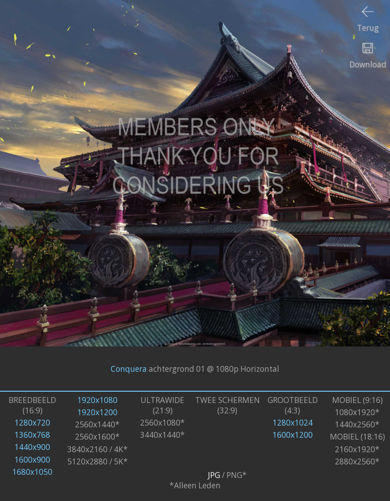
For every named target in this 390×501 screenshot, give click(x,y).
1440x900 (32, 447)
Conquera (129, 369)
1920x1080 (97, 400)
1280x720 (32, 422)
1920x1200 (97, 412)
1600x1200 (293, 435)
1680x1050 (32, 472)
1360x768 (32, 435)
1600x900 (32, 459)
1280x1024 (293, 422)
